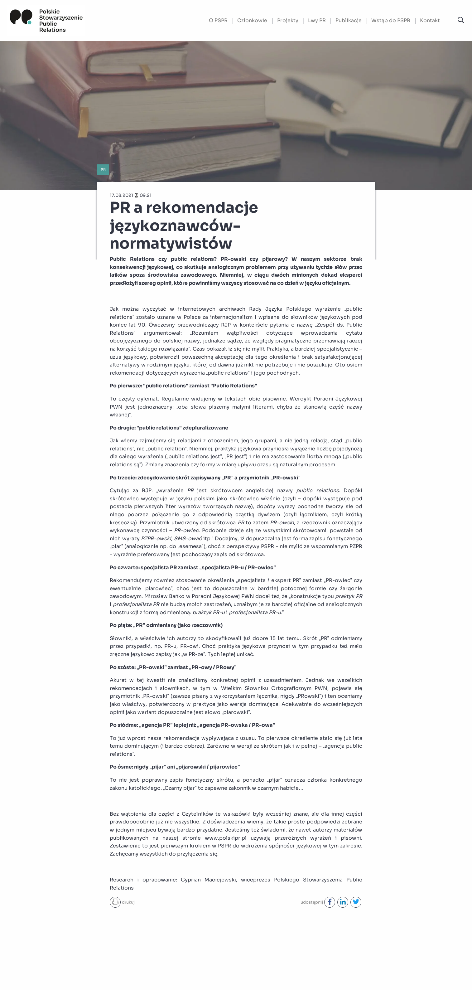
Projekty (287, 20)
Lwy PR (317, 20)
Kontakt (430, 20)
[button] (461, 20)
